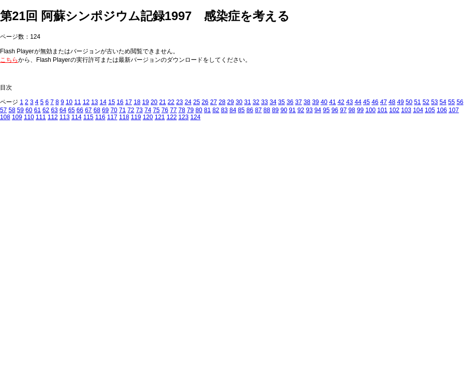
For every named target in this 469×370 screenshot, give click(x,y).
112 (53, 117)
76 (165, 110)
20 (154, 102)
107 (453, 110)
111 (41, 117)
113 (64, 117)
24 (188, 102)
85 (241, 110)
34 (273, 102)
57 (3, 110)
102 (394, 110)
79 (190, 110)
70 (114, 110)
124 (195, 117)
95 (326, 110)
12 (86, 102)
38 (307, 102)
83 (224, 110)
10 (69, 102)
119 (136, 117)
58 (12, 110)
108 (5, 117)
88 (267, 110)
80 (198, 110)
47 (383, 102)
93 (309, 110)
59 (20, 110)
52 (426, 102)
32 (256, 102)
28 (221, 102)
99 (360, 110)
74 (148, 110)
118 (124, 117)
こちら (9, 59)
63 (54, 110)
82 (215, 110)
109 (17, 117)
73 (139, 110)
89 (275, 110)
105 (430, 110)
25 (196, 102)
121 (160, 117)
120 (148, 117)
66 (79, 110)
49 (400, 102)
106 (442, 110)
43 (349, 102)
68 (96, 110)
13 (94, 102)
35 (281, 102)
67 (88, 110)
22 (171, 102)
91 (292, 110)
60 (29, 110)
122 (172, 117)
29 (230, 102)
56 (459, 102)
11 (77, 102)
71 (122, 110)
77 (173, 110)
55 (451, 102)
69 (105, 110)
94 (317, 110)
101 (382, 110)
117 (112, 117)
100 (371, 110)
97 (343, 110)
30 (239, 102)
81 (207, 110)
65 (71, 110)
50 (409, 102)
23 (179, 102)
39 (315, 102)
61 (37, 110)
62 (46, 110)
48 (392, 102)
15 (111, 102)
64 (62, 110)
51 (417, 102)
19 (145, 102)
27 (213, 102)
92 (300, 110)
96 (334, 110)
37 (298, 102)
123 (183, 117)
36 (290, 102)
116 (100, 117)
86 (250, 110)
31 (247, 102)
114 (76, 117)
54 (442, 102)
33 (264, 102)
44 (358, 102)
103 (406, 110)
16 (120, 102)
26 (205, 102)
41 (332, 102)
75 (156, 110)
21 (162, 102)
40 (323, 102)
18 (137, 102)
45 (366, 102)
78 (181, 110)
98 (352, 110)
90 (283, 110)
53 (434, 102)
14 (102, 102)
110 (29, 117)
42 (340, 102)
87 (258, 110)
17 (128, 102)
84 (233, 110)
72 (131, 110)
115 (88, 117)
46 (375, 102)
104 (418, 110)
